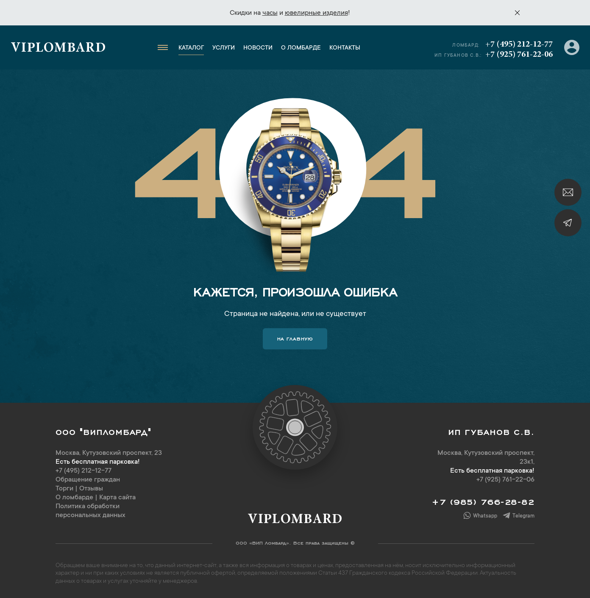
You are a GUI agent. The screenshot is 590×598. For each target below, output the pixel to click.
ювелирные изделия (316, 13)
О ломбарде (301, 48)
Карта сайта (117, 497)
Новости (258, 48)
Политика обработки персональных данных (90, 511)
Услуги (223, 48)
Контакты (344, 48)
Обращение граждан (88, 480)
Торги (64, 489)
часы (270, 13)
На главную (295, 338)
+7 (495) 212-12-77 (519, 44)
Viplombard (58, 48)
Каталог (191, 48)
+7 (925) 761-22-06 (519, 54)
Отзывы (91, 489)
